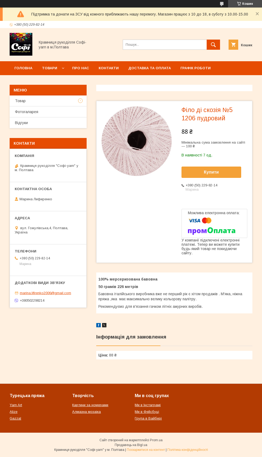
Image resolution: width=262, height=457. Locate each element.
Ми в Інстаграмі (148, 405)
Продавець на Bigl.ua (131, 445)
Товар (20, 101)
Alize (13, 412)
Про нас (80, 68)
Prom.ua (156, 440)
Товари (49, 68)
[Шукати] (213, 45)
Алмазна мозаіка (86, 412)
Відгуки (21, 123)
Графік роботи (195, 68)
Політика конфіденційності (187, 450)
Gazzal (15, 418)
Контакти (109, 68)
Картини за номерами (90, 405)
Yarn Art (16, 405)
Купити (211, 172)
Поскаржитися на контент (146, 450)
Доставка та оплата (149, 68)
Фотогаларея (26, 112)
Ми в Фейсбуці (147, 412)
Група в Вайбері (148, 418)
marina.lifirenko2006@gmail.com (45, 293)
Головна (23, 68)
